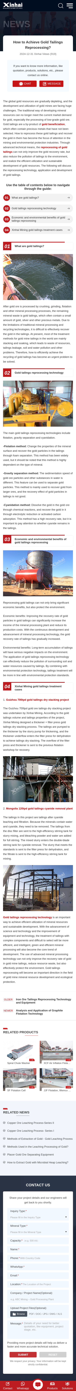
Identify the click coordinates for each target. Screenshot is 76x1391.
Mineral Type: (18, 1225)
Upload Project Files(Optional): (28, 1308)
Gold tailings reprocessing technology (34, 208)
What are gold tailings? (25, 197)
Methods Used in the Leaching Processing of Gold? (37, 1146)
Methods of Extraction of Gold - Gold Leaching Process (40, 1138)
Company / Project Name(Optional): (31, 1292)
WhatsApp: (17, 1266)
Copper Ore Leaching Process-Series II (30, 1122)
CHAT (24, 84)
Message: (16, 1323)
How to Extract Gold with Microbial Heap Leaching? (37, 1162)
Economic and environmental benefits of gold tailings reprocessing (38, 219)
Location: (16, 1284)
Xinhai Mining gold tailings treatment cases (37, 230)
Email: (14, 1275)
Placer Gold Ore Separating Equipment (30, 1154)
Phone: (15, 1258)
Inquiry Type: (18, 1211)
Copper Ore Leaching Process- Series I (30, 1130)
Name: (14, 1249)
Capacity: (16, 1240)
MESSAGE (51, 84)
